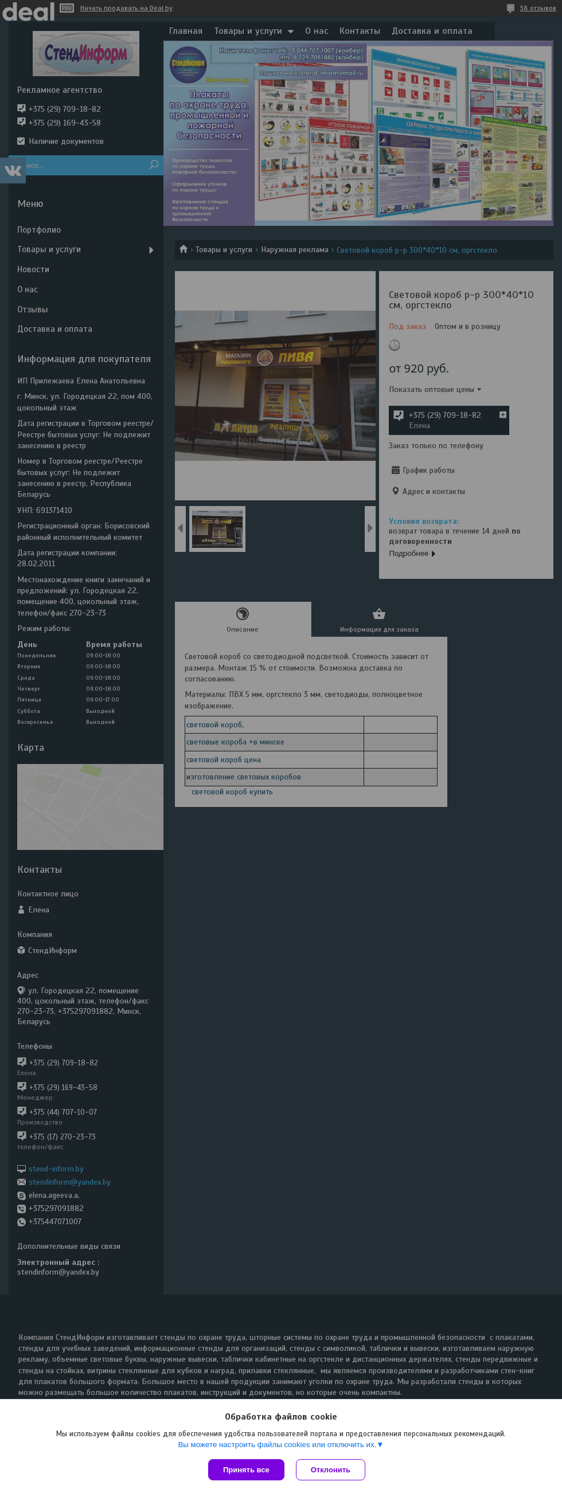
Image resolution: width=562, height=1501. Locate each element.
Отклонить (330, 1469)
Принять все (246, 1469)
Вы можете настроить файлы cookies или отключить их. (277, 1444)
